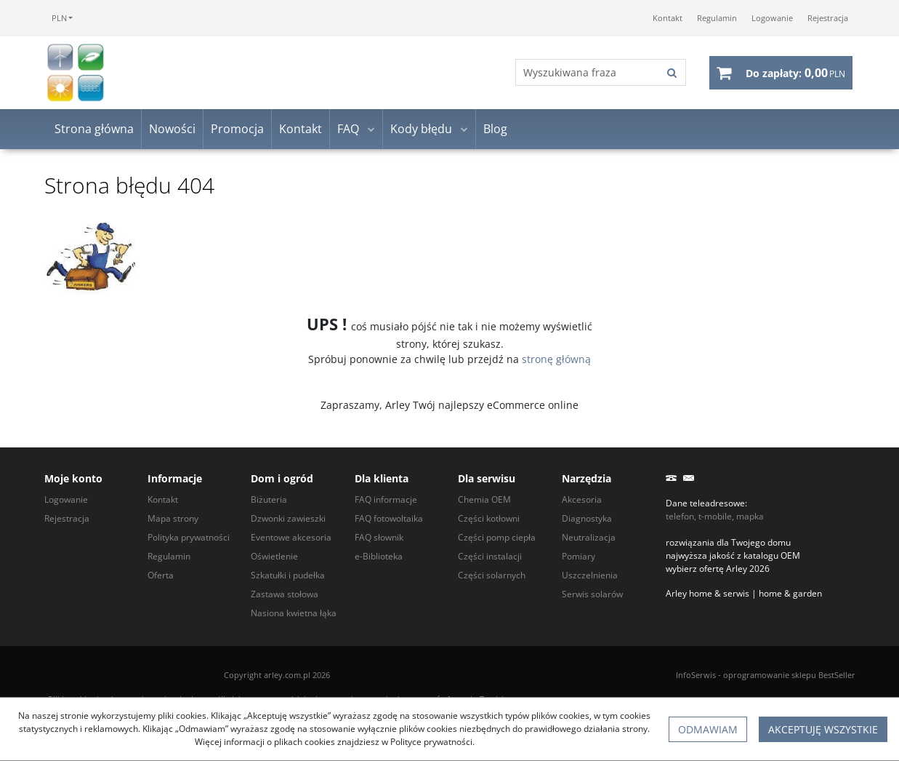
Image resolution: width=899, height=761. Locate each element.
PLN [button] (59, 17)
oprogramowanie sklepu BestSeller (789, 674)
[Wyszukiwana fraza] (587, 73)
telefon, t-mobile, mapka (715, 516)
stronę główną (556, 359)
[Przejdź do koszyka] (795, 72)
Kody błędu (421, 129)
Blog (495, 129)
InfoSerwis (696, 674)
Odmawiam (708, 729)
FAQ (348, 129)
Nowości (172, 129)
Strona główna (94, 129)
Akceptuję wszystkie (823, 729)
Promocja (237, 129)
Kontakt (300, 129)
